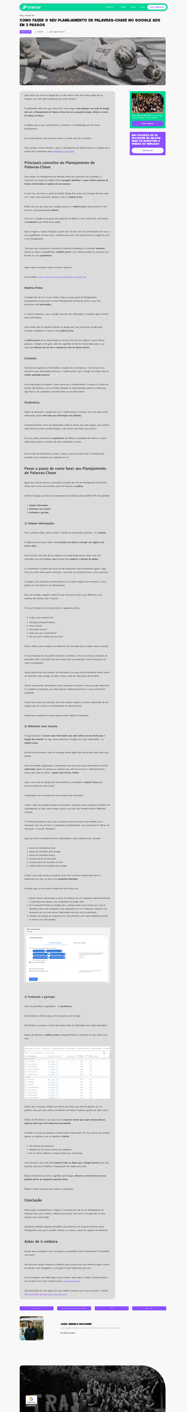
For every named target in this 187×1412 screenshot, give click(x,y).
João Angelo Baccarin (57, 32)
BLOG (142, 7)
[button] (110, 7)
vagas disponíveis (71, 1281)
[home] (31, 7)
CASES (133, 7)
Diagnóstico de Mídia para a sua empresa (47, 1294)
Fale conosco (147, 123)
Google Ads (26, 32)
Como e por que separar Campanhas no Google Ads (61, 277)
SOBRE (123, 7)
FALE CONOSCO (157, 7)
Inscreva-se (148, 150)
